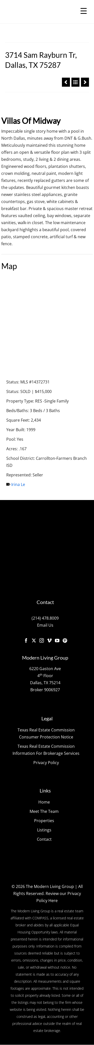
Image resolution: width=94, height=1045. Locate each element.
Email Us (45, 625)
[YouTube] (57, 641)
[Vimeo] (49, 641)
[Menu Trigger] (83, 10)
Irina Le (18, 485)
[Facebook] (26, 641)
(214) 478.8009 (45, 618)
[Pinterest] (64, 641)
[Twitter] (33, 641)
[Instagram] (41, 641)
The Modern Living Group (50, 886)
